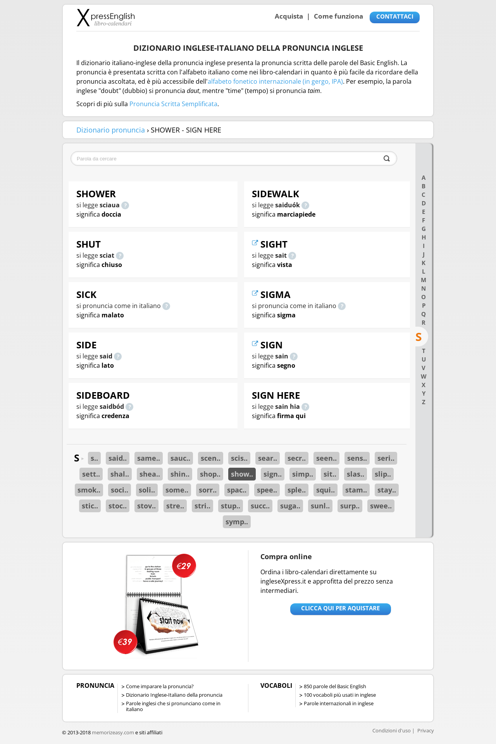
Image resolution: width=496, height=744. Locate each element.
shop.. (210, 474)
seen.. (326, 458)
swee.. (381, 505)
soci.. (119, 489)
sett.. (91, 474)
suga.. (290, 505)
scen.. (210, 458)
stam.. (356, 489)
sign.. (273, 474)
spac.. (236, 489)
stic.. (90, 505)
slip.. (383, 474)
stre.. (175, 505)
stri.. (202, 505)
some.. (176, 489)
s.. (94, 458)
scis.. (239, 458)
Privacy (425, 730)
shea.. (150, 474)
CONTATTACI (394, 16)
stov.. (146, 505)
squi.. (325, 489)
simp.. (302, 474)
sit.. (330, 474)
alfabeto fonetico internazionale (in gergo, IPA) (275, 81)
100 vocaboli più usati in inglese (340, 694)
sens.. (357, 458)
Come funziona (338, 16)
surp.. (350, 505)
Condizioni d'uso (391, 730)
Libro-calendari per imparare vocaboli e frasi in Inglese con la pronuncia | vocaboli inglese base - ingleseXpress (105, 17)
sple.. (297, 489)
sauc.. (180, 458)
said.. (117, 458)
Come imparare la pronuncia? (160, 686)
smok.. (89, 489)
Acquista (289, 16)
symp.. (237, 521)
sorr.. (208, 489)
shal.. (119, 474)
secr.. (297, 458)
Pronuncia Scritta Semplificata (173, 104)
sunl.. (320, 505)
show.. (242, 474)
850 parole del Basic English (335, 686)
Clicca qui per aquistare (340, 608)
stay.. (386, 489)
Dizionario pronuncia (110, 129)
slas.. (355, 474)
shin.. (179, 474)
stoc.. (117, 505)
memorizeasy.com (113, 732)
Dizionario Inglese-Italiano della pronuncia (174, 694)
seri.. (385, 458)
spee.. (267, 489)
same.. (148, 458)
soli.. (147, 489)
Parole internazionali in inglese (339, 703)
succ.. (260, 505)
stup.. (230, 505)
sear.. (267, 458)
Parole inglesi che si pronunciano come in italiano (173, 706)
